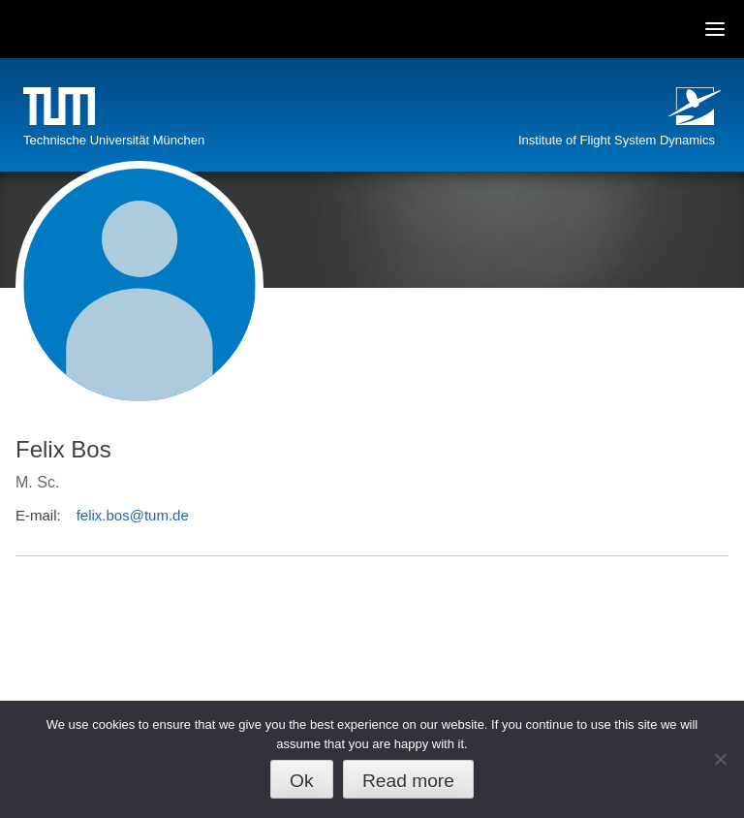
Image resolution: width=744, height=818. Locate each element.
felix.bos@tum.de (133, 515)
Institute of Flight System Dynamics (616, 140)
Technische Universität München (113, 140)
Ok (302, 781)
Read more (408, 781)
